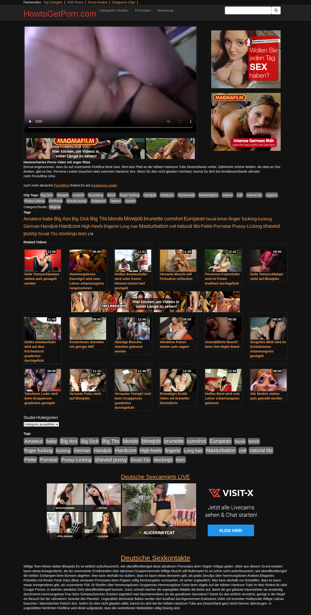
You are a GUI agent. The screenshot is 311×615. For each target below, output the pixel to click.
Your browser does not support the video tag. (110, 80)
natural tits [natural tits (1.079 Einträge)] (188, 226)
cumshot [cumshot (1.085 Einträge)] (173, 219)
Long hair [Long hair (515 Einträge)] (128, 226)
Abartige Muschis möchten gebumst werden (129, 346)
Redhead (55, 201)
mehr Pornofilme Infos (39, 176)
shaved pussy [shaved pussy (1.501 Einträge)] (111, 460)
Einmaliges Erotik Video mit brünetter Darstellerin (175, 398)
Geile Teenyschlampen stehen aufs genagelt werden (42, 278)
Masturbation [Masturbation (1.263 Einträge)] (153, 226)
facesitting (95, 195)
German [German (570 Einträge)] (32, 226)
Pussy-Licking (34, 201)
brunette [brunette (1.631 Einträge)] (153, 219)
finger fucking (129, 195)
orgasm (271, 195)
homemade (186, 195)
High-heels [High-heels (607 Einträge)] (92, 226)
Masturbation (208, 195)
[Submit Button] (276, 10)
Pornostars (143, 10)
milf (239, 195)
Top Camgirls (53, 2)
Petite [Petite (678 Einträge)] (207, 226)
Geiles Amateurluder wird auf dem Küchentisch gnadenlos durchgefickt (40, 351)
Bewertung (165, 10)
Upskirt (130, 201)
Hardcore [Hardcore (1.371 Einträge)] (69, 226)
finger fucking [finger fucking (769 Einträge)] (243, 218)
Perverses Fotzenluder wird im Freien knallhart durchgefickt (222, 278)
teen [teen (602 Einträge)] (82, 233)
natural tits (254, 195)
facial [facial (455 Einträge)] (211, 218)
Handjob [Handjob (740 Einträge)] (49, 226)
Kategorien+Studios (114, 10)
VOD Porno (75, 2)
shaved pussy (77, 201)
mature (228, 195)
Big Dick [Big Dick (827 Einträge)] (80, 218)
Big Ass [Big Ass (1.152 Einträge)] (62, 219)
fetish (111, 195)
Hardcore (167, 195)
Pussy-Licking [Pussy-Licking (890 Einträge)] (247, 226)
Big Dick (47, 195)
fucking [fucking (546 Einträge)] (265, 218)
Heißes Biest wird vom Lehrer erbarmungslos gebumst (222, 398)
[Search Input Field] (248, 10)
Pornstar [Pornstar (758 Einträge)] (222, 226)
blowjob (62, 195)
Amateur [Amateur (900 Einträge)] (33, 218)
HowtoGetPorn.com (60, 14)
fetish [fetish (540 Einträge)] (222, 218)
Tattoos (115, 201)
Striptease (98, 201)
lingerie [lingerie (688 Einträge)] (111, 226)
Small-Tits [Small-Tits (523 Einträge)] (47, 233)
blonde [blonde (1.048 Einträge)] (115, 219)
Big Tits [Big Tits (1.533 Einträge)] (98, 219)
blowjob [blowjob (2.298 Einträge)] (133, 218)
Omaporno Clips (123, 2)
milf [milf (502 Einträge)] (172, 226)
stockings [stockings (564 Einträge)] (68, 233)
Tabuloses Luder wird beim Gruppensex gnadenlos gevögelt (41, 398)
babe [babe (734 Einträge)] (48, 218)
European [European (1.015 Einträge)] (194, 219)
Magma (55, 207)
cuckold (78, 195)
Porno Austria (97, 2)
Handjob (150, 195)
